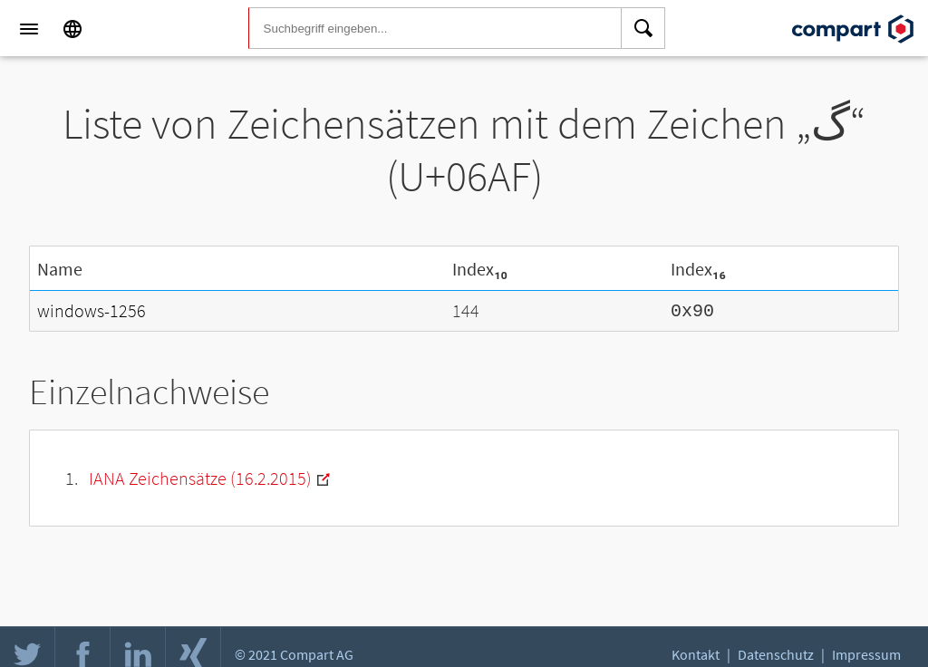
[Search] (643, 29)
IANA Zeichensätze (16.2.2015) (200, 476)
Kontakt (696, 654)
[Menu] (29, 29)
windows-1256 (91, 309)
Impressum (866, 654)
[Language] (72, 29)
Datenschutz (776, 654)
